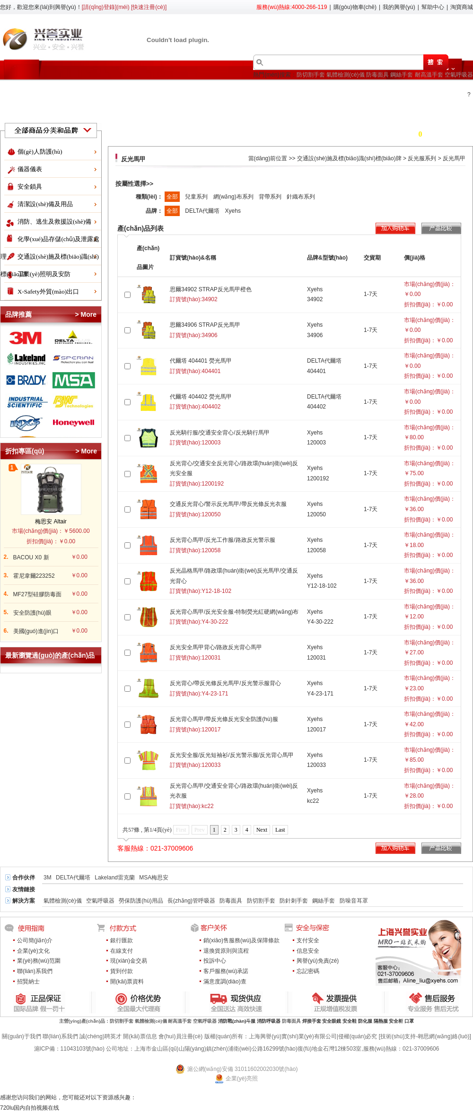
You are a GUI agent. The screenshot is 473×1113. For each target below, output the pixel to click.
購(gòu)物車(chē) (355, 7)
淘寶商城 (461, 7)
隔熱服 (381, 1021)
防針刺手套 (294, 900)
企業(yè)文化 (33, 951)
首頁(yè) (27, 91)
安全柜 (396, 1021)
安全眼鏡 (331, 1021)
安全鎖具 (30, 186)
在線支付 (121, 951)
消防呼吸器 (268, 1021)
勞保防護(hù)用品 (141, 900)
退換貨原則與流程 (226, 951)
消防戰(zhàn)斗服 (236, 1021)
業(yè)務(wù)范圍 (39, 960)
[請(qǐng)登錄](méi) (106, 7)
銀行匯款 (121, 940)
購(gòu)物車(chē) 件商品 (405, 134)
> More (85, 314)
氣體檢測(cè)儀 (345, 74)
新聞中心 (392, 91)
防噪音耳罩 (354, 900)
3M (48, 877)
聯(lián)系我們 (35, 971)
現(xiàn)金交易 (128, 960)
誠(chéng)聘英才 (100, 1036)
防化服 (365, 1021)
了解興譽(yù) (280, 91)
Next (261, 829)
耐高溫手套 (429, 74)
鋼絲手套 (401, 74)
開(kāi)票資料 (127, 981)
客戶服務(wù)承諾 (225, 971)
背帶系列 (271, 196)
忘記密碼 (308, 971)
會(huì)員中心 (339, 91)
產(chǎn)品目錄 (162, 91)
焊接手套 (311, 1021)
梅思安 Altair (51, 521)
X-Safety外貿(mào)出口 (48, 291)
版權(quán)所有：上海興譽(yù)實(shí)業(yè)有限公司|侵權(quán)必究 (290, 1036)
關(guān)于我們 (21, 1036)
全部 (172, 196)
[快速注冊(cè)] (148, 7)
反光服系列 (422, 158)
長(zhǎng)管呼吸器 (191, 900)
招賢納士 (28, 981)
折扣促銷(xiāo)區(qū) (90, 91)
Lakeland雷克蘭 (115, 877)
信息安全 (308, 951)
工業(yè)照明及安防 (44, 274)
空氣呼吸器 (459, 74)
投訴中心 (214, 960)
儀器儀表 (30, 169)
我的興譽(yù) (399, 7)
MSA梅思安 (153, 877)
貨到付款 (121, 971)
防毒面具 (377, 74)
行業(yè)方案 (223, 91)
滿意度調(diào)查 (224, 981)
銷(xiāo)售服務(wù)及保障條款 (241, 940)
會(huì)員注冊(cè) (180, 1036)
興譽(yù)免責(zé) (318, 960)
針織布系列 (301, 196)
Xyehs (233, 211)
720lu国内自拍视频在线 (29, 1107)
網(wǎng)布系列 (234, 196)
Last (280, 829)
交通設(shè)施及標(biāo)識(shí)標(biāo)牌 (349, 158)
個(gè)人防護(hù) (40, 151)
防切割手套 (311, 74)
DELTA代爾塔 (203, 211)
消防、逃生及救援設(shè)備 (54, 221)
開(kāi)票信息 (140, 1036)
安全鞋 (349, 1021)
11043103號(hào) (83, 1048)
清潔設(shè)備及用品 (45, 204)
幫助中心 (432, 7)
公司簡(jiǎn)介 (35, 940)
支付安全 (308, 940)
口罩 (409, 1021)
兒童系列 (197, 196)
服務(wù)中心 (34, 112)
